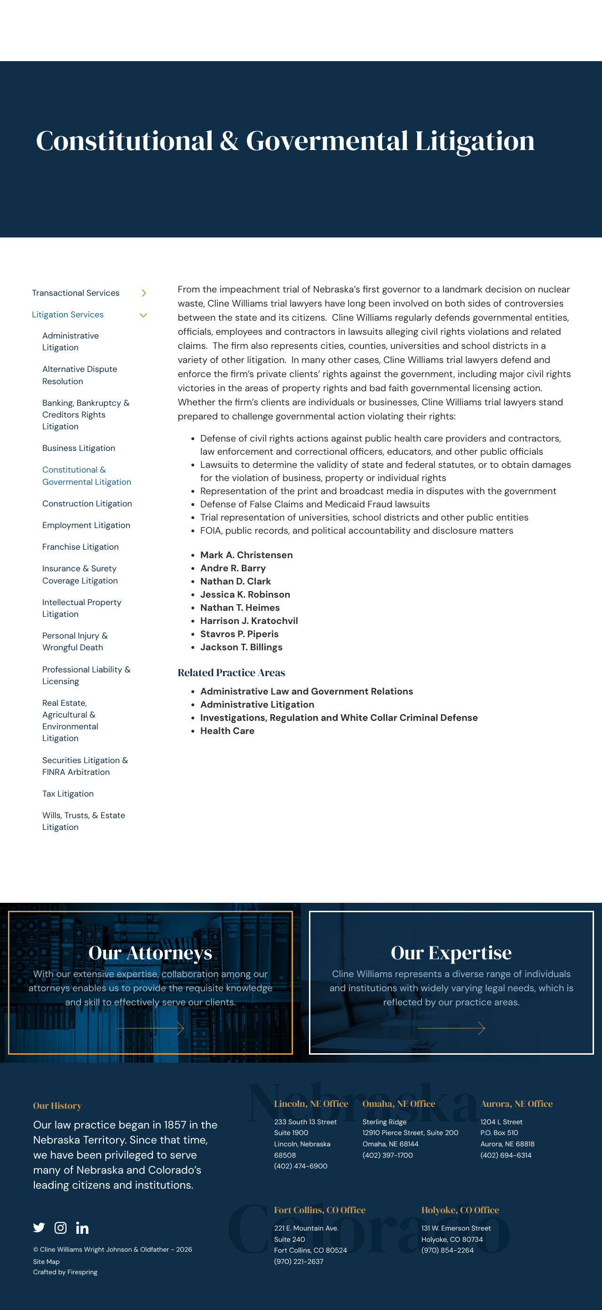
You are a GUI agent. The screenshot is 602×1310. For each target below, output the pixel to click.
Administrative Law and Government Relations (306, 692)
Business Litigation (78, 448)
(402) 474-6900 (300, 1166)
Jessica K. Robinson (245, 595)
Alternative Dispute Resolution (79, 375)
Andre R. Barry (233, 568)
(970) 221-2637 (299, 1261)
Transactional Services (93, 293)
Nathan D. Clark (235, 582)
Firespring (82, 1272)
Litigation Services (93, 314)
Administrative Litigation (70, 341)
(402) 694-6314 (506, 1155)
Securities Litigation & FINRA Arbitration (85, 766)
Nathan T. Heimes (240, 608)
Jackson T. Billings (241, 647)
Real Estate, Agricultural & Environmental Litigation (70, 720)
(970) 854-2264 (447, 1250)
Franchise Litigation (80, 546)
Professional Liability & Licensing (86, 675)
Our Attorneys (151, 952)
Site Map (46, 1262)
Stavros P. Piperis (239, 634)
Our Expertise (451, 952)
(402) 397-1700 (388, 1155)
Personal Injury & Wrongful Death (75, 641)
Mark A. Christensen (246, 555)
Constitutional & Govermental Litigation (86, 475)
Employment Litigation (86, 525)
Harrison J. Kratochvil (249, 621)
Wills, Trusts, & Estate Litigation (83, 821)
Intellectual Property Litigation (81, 608)
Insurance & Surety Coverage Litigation (80, 574)
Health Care (227, 731)
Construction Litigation (87, 503)
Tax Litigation (68, 793)
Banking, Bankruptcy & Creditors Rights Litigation (86, 414)
